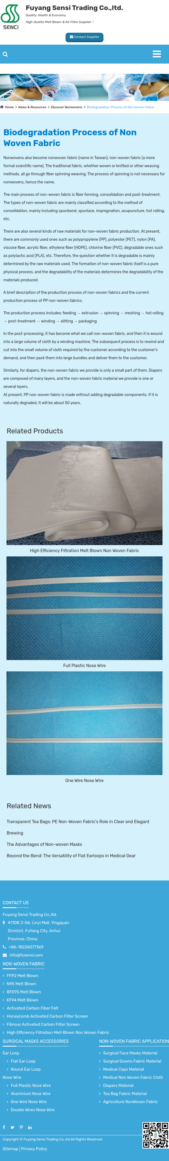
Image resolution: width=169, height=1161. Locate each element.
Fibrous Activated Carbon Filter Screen (43, 1024)
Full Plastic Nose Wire (84, 665)
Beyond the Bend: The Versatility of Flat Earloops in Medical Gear (71, 855)
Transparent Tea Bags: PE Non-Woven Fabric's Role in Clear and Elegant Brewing (77, 827)
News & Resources (32, 107)
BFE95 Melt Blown (24, 992)
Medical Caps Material (123, 1069)
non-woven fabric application (134, 1041)
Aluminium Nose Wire (31, 1093)
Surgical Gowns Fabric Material (132, 1061)
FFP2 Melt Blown (22, 975)
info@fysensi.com (26, 955)
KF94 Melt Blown (22, 1000)
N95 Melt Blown (21, 983)
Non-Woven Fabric (23, 964)
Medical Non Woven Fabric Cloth (133, 1077)
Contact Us (16, 902)
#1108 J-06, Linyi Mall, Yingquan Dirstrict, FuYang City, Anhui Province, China (38, 930)
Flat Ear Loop (23, 1061)
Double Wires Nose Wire (32, 1109)
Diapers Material (118, 1085)
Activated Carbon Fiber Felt (32, 1008)
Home (9, 107)
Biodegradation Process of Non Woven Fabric (120, 107)
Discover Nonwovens (66, 107)
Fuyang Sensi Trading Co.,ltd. (30, 914)
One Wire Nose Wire (84, 780)
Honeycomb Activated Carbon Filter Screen (47, 1016)
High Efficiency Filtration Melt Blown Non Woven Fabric (84, 550)
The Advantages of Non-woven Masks (44, 844)
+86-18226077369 (26, 947)
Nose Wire (12, 1077)
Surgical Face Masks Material (130, 1053)
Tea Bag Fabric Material (125, 1093)
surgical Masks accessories (36, 1041)
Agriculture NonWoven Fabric (130, 1101)
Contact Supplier (84, 37)
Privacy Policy (34, 1148)
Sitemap (10, 1148)
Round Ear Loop (26, 1069)
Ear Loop (11, 1053)
